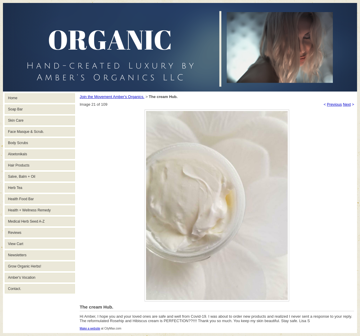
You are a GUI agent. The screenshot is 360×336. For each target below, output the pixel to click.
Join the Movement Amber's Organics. (112, 96)
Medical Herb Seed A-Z (26, 221)
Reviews (14, 233)
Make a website (90, 328)
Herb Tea (15, 188)
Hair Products (19, 165)
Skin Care (16, 120)
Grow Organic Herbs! (24, 266)
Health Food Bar (21, 199)
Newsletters (17, 255)
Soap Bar (15, 109)
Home (12, 98)
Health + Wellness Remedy (29, 210)
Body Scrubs (18, 143)
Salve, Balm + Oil (21, 176)
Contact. (14, 289)
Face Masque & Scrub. (26, 132)
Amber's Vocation (21, 277)
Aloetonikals (17, 154)
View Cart (15, 244)
